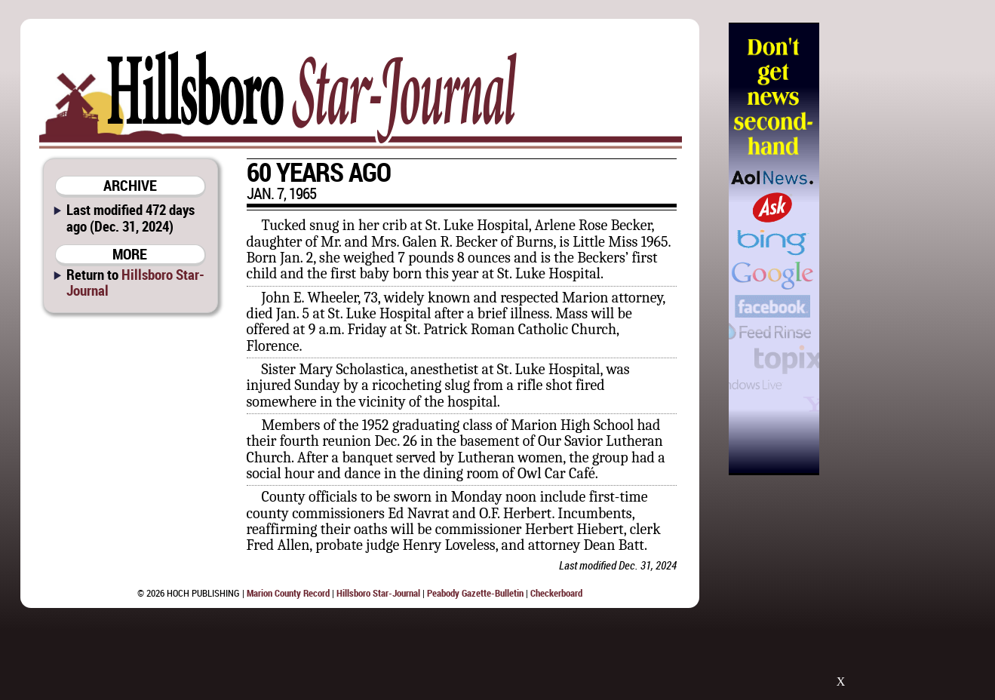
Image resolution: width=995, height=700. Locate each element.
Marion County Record (288, 593)
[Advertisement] (897, 249)
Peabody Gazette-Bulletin (475, 593)
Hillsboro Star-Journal (135, 282)
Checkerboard (556, 593)
